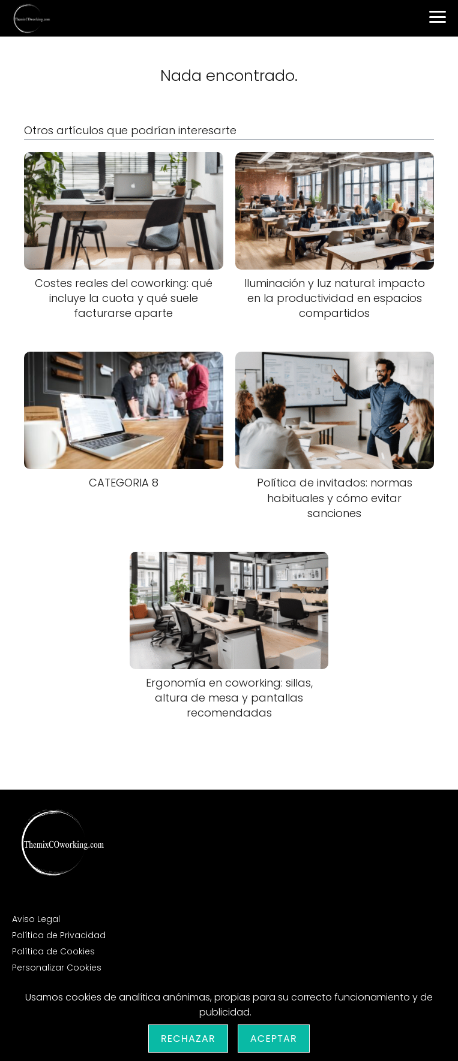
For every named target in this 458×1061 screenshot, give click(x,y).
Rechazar (188, 1038)
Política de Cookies (53, 951)
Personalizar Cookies (56, 968)
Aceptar (273, 1038)
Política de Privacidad (59, 935)
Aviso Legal (36, 919)
